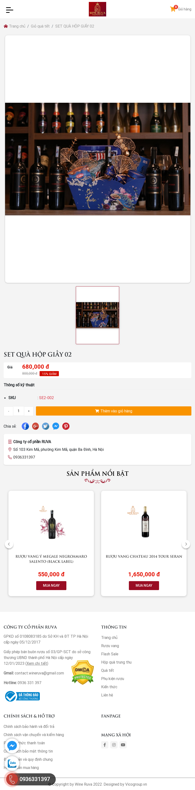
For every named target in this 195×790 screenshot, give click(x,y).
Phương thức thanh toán (24, 742)
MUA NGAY (51, 585)
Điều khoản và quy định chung (28, 759)
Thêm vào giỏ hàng (113, 411)
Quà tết (107, 670)
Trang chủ (14, 26)
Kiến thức (109, 686)
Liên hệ (107, 695)
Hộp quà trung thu (116, 662)
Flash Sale (109, 653)
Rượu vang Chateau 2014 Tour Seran (144, 556)
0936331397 (24, 457)
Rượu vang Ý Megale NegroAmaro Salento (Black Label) (51, 559)
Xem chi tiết (37, 663)
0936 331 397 (30, 682)
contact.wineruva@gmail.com (39, 673)
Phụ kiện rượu (112, 678)
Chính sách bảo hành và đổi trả (29, 726)
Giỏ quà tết (40, 26)
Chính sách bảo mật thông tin (28, 751)
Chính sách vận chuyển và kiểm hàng (34, 734)
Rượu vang (110, 645)
